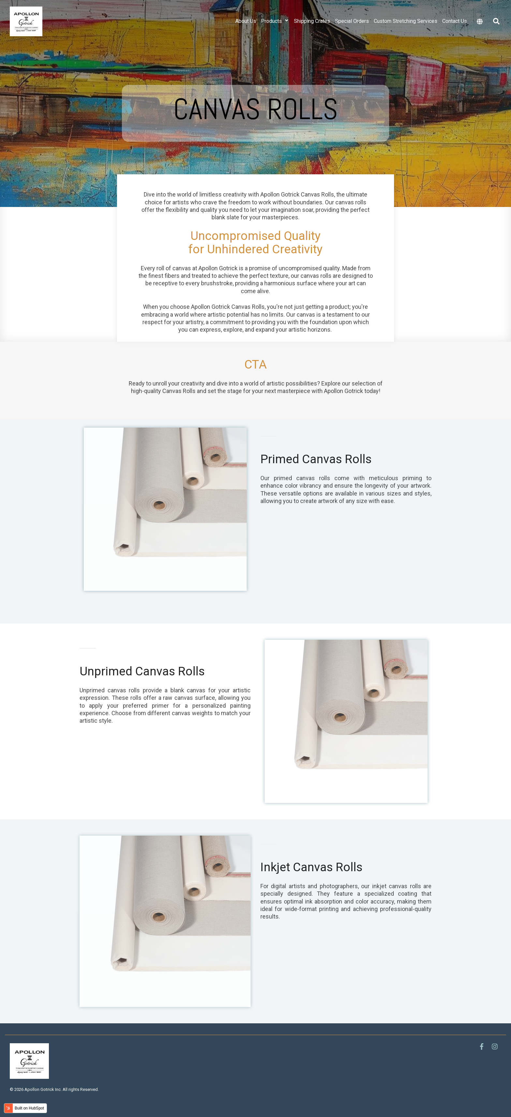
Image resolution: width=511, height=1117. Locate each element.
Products (275, 21)
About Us (245, 21)
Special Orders (352, 21)
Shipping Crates (312, 21)
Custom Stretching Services (405, 21)
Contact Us (454, 21)
